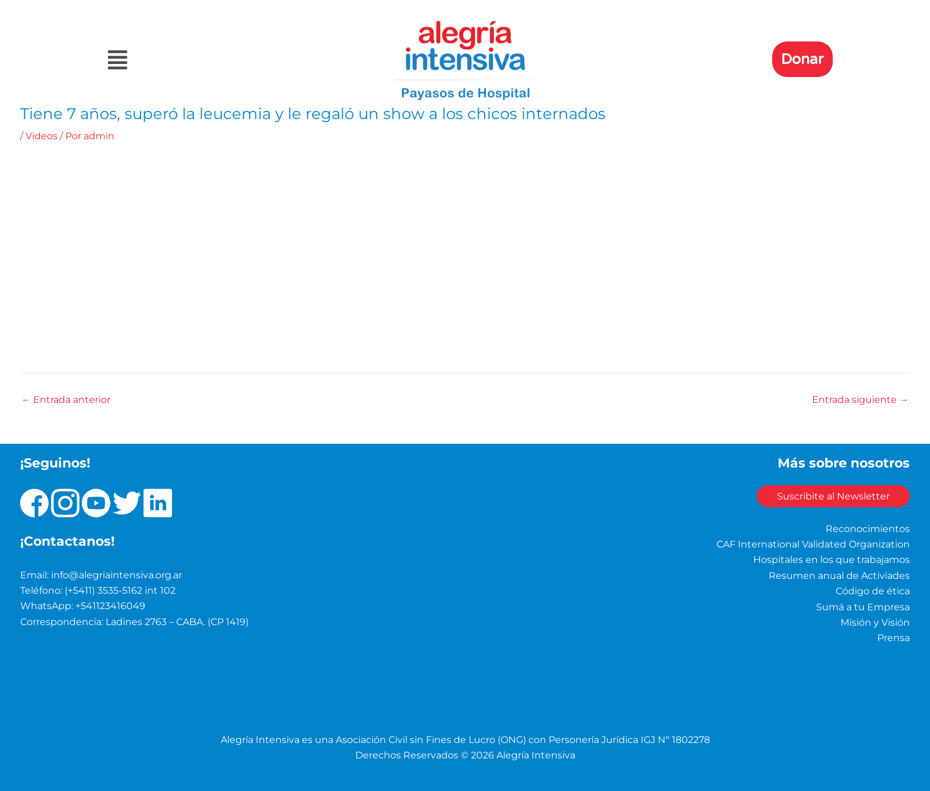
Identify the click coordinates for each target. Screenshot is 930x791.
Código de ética (873, 591)
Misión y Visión (875, 621)
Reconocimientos (868, 528)
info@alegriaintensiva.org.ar (116, 574)
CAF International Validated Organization (813, 543)
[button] (218, 60)
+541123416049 (110, 605)
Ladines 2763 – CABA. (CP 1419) (177, 621)
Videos (42, 136)
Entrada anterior (65, 400)
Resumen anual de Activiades (839, 575)
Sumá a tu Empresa (863, 606)
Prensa (893, 637)
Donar (802, 59)
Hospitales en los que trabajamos (831, 559)
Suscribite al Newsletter (829, 496)
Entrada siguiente (860, 400)
